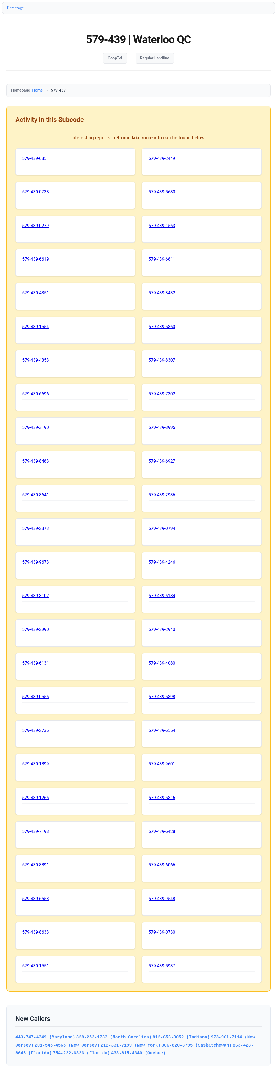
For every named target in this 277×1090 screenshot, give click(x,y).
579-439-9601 (162, 763)
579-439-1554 (35, 326)
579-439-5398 (162, 696)
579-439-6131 (35, 663)
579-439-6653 (35, 898)
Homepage (15, 8)
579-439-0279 (35, 225)
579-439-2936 (162, 494)
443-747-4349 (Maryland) (45, 1037)
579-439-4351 (35, 292)
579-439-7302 (162, 393)
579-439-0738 (35, 191)
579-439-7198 (35, 831)
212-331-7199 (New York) (130, 1045)
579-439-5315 (162, 797)
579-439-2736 (35, 730)
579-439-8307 (162, 360)
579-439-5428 (162, 831)
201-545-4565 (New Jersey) (67, 1045)
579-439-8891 (35, 864)
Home (37, 90)
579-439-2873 (35, 528)
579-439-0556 (35, 696)
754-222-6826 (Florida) (81, 1053)
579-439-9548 (162, 898)
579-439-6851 (35, 158)
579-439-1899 (35, 763)
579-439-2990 (35, 629)
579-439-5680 (162, 191)
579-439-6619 (35, 259)
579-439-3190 (35, 427)
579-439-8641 (35, 494)
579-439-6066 (162, 864)
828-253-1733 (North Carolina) (113, 1037)
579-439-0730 (162, 932)
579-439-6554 (162, 730)
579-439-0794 (162, 528)
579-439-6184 (162, 595)
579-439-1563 (162, 225)
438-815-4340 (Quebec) (138, 1053)
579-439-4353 (35, 360)
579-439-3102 (35, 595)
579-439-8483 (35, 461)
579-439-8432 (162, 292)
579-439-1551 (35, 965)
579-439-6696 (35, 393)
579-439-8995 (162, 427)
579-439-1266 (35, 797)
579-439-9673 (35, 562)
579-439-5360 (162, 326)
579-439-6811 (162, 259)
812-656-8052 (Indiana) (181, 1037)
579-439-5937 (162, 965)
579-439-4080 (162, 663)
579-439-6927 (162, 461)
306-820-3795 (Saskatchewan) (196, 1045)
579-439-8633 (35, 932)
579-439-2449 (162, 158)
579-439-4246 (162, 562)
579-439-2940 (162, 629)
